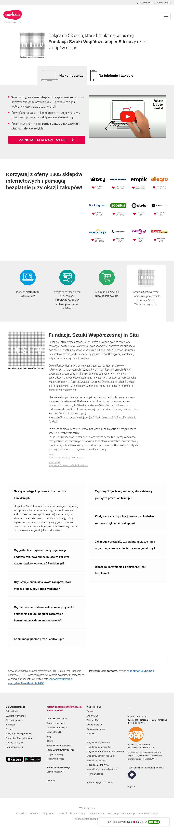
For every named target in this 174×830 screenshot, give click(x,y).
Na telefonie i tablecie (116, 75)
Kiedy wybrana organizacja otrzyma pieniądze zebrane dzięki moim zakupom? (124, 520)
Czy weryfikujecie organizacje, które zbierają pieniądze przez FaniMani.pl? (123, 495)
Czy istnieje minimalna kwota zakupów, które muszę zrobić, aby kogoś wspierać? (43, 585)
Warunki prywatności (97, 760)
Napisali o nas (94, 707)
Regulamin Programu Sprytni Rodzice (105, 751)
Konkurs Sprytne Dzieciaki (100, 782)
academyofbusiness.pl (87, 819)
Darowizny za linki (60, 750)
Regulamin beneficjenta (98, 747)
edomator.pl (129, 813)
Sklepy (9, 729)
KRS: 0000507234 (136, 723)
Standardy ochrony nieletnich (101, 756)
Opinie (90, 711)
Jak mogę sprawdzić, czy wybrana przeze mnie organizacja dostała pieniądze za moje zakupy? (125, 545)
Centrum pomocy (14, 720)
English (131, 786)
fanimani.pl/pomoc (142, 670)
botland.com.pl (78, 813)
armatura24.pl (96, 813)
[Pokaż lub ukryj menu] (166, 16)
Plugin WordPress (55, 759)
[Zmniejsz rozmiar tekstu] (162, 2)
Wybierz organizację (16, 716)
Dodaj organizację (55, 723)
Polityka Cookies (95, 774)
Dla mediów (93, 720)
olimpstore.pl (49, 813)
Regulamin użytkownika (98, 742)
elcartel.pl (21, 813)
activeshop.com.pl (148, 813)
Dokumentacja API (56, 771)
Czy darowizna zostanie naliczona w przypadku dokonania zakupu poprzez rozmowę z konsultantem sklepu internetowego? (44, 614)
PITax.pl (145, 759)
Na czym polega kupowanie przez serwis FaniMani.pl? (40, 495)
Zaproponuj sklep (14, 747)
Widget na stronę (55, 754)
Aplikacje (10, 724)
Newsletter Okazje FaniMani (20, 738)
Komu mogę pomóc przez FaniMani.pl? (39, 639)
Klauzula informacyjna (98, 765)
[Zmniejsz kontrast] (145, 2)
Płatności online (59, 745)
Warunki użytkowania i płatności (102, 769)
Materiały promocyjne (57, 727)
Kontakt (91, 733)
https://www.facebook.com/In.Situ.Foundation (68, 465)
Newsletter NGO (55, 732)
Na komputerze (71, 75)
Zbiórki (50, 741)
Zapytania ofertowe (96, 729)
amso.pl (34, 813)
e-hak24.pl (113, 813)
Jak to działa (12, 711)
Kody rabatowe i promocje (18, 733)
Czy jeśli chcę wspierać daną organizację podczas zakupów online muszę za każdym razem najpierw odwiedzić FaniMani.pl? (41, 557)
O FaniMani (92, 716)
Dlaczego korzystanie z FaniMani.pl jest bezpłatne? (120, 570)
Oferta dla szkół (94, 724)
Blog (49, 736)
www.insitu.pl (54, 462)
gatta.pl (63, 813)
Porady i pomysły (14, 742)
